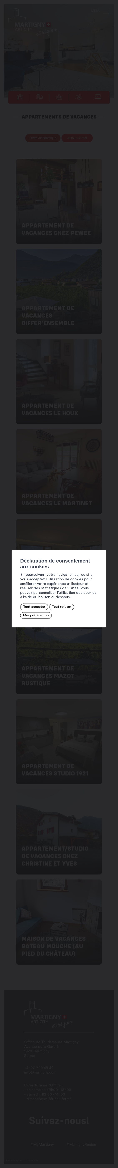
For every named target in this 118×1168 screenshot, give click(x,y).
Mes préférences (36, 615)
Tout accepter (34, 607)
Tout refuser (61, 607)
